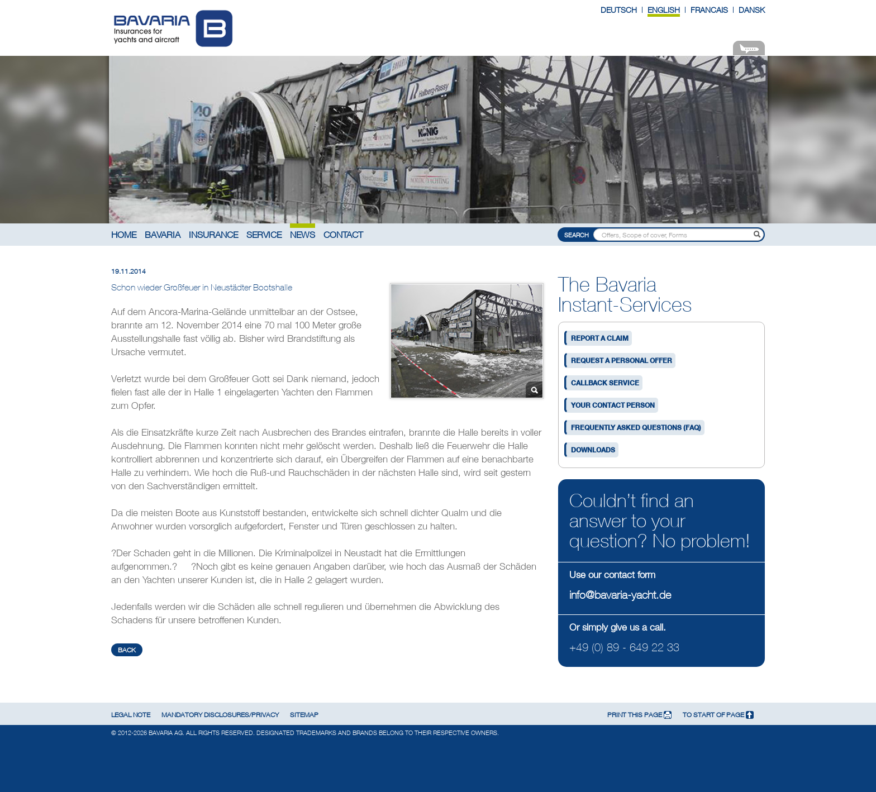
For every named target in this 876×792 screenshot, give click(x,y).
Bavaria (162, 234)
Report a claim (600, 338)
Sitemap (304, 714)
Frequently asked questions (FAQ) (636, 427)
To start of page (718, 714)
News (302, 234)
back (127, 650)
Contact (343, 234)
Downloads (593, 450)
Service (264, 234)
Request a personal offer (621, 360)
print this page (639, 714)
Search (576, 234)
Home (123, 234)
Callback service (605, 383)
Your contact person (613, 405)
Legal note (130, 714)
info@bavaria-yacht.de (620, 594)
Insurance (213, 234)
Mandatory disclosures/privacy (220, 714)
